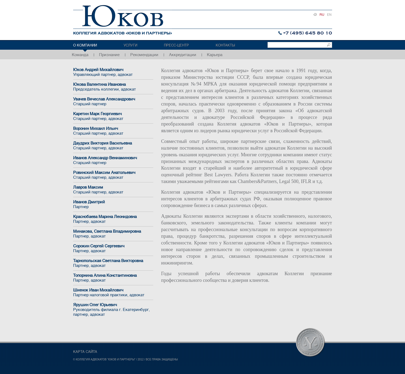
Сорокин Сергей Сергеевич (113, 248)
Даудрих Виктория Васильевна (113, 145)
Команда (80, 54)
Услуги (130, 45)
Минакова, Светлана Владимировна (113, 234)
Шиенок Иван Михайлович (113, 292)
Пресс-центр (176, 45)
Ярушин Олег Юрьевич (113, 309)
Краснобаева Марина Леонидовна (113, 219)
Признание (109, 54)
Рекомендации (144, 54)
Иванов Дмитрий (113, 204)
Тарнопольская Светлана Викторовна (113, 263)
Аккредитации (182, 54)
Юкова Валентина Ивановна (113, 87)
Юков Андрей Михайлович (113, 72)
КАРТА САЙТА (85, 352)
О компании (85, 45)
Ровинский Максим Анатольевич (113, 175)
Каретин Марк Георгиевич (113, 116)
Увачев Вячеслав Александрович (113, 101)
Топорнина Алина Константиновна (113, 278)
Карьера (214, 54)
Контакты (225, 45)
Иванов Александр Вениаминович (113, 160)
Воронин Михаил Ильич (113, 131)
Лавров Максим (113, 189)
